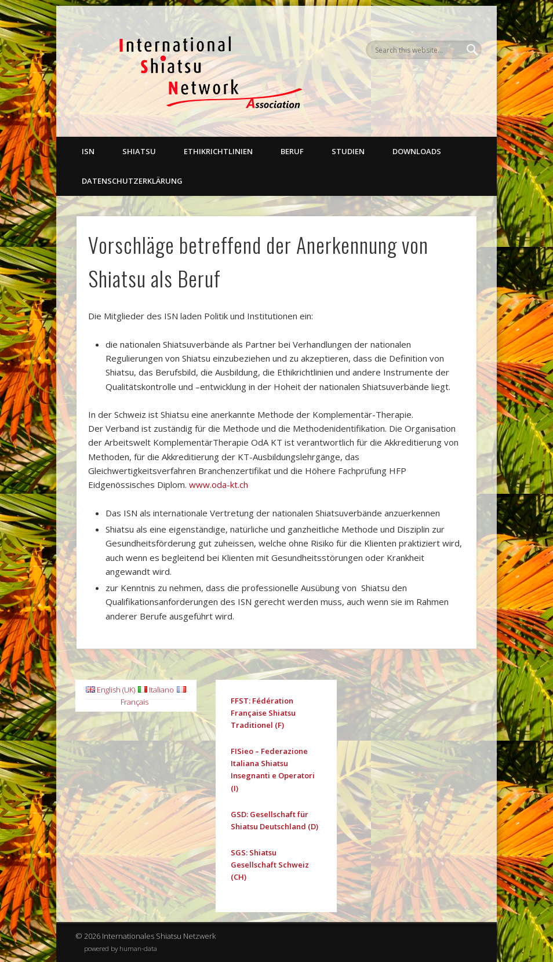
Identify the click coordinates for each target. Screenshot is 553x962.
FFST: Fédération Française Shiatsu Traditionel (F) (263, 712)
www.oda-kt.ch (218, 484)
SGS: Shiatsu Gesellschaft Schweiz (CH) (270, 864)
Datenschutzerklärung (132, 181)
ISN (88, 151)
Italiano (156, 689)
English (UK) (110, 689)
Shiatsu (139, 151)
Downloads (416, 151)
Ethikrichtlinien (218, 151)
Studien (348, 151)
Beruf (292, 151)
